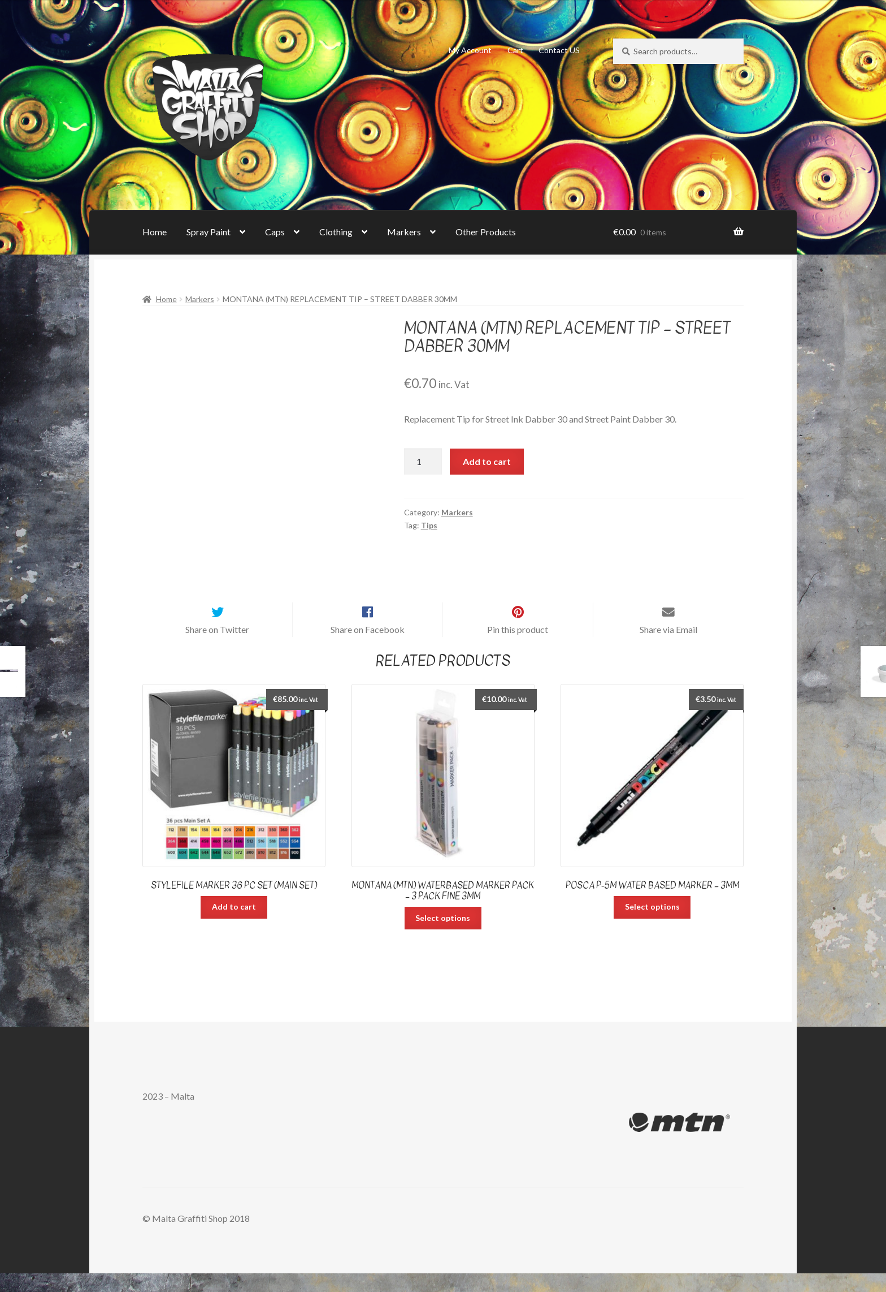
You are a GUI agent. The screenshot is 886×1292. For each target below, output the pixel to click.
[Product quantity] (423, 462)
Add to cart (487, 461)
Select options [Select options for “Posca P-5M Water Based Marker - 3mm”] (652, 925)
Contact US (559, 50)
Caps (275, 231)
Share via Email (668, 648)
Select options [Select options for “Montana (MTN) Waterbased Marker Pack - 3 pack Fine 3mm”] (442, 936)
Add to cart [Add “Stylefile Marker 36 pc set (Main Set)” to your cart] (234, 925)
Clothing (336, 231)
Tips (429, 525)
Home (154, 231)
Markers (404, 231)
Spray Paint (208, 231)
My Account (470, 50)
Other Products (485, 231)
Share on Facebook (368, 648)
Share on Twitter (217, 648)
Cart (515, 50)
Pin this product (517, 648)
